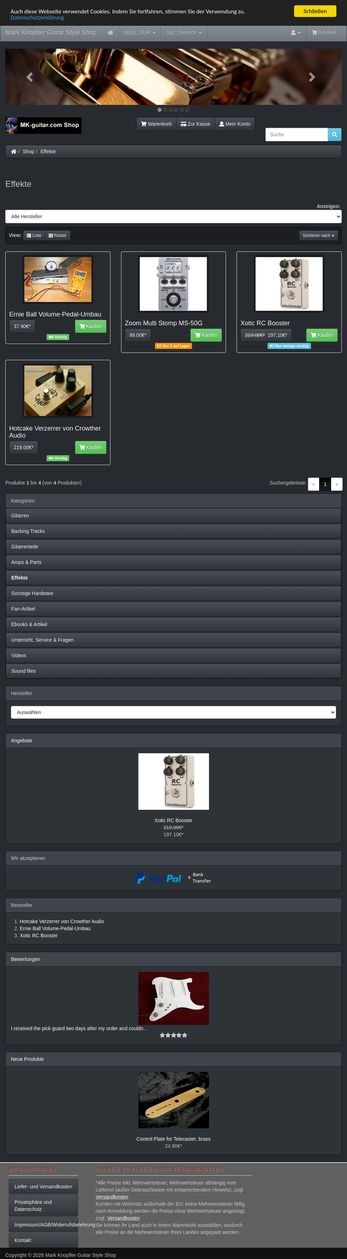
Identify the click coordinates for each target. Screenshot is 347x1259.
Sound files (23, 671)
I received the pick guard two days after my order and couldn (77, 1028)
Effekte (48, 151)
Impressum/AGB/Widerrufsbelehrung (46, 1225)
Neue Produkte (27, 1059)
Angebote (21, 740)
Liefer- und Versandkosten (43, 1186)
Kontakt (22, 1240)
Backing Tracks (28, 531)
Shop (29, 151)
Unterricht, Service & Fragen (42, 640)
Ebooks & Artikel (29, 624)
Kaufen (90, 326)
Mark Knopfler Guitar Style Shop (51, 32)
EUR (140, 33)
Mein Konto (235, 124)
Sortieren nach (318, 235)
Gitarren (20, 515)
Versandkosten (112, 1197)
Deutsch (184, 33)
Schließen (315, 11)
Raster (58, 235)
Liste (34, 235)
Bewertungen (25, 959)
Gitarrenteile (24, 547)
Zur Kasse (195, 124)
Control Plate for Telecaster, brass (174, 1139)
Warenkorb (156, 124)
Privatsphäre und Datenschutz (33, 1205)
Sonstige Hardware (32, 593)
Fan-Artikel (23, 609)
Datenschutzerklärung (37, 17)
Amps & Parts (26, 562)
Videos (18, 655)
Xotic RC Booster (173, 820)
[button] (30, 77)
